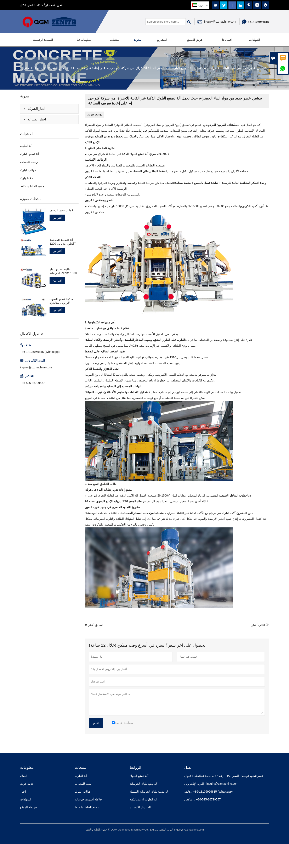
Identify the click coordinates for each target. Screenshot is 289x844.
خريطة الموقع (28, 807)
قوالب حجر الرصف (61, 210)
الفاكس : (189, 799)
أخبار (23, 791)
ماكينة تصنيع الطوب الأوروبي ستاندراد (61, 300)
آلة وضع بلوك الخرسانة (144, 783)
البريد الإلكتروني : (194, 783)
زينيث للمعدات (29, 162)
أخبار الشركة (56, 68)
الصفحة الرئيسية (43, 39)
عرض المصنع (195, 39)
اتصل (188, 767)
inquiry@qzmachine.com (220, 21)
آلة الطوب (26, 145)
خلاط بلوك (26, 178)
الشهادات (254, 39)
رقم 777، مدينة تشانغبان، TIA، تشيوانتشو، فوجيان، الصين (228, 775)
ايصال (23, 775)
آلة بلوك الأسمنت (140, 807)
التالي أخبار (258, 625)
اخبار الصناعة (37, 119)
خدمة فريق (27, 783)
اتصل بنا (227, 39)
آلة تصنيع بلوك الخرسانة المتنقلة (149, 791)
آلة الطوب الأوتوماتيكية (143, 799)
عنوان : (188, 775)
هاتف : (188, 791)
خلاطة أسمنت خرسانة (88, 799)
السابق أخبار (94, 625)
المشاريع (162, 39)
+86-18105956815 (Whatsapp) (40, 351)
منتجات (114, 39)
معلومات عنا (84, 39)
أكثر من (57, 217)
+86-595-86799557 (32, 383)
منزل (25, 68)
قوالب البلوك (28, 170)
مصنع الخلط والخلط (32, 186)
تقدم (96, 723)
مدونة (137, 39)
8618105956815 (258, 21)
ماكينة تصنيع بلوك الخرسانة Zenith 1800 (63, 271)
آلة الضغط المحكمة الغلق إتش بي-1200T (63, 241)
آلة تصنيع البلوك (29, 153)
